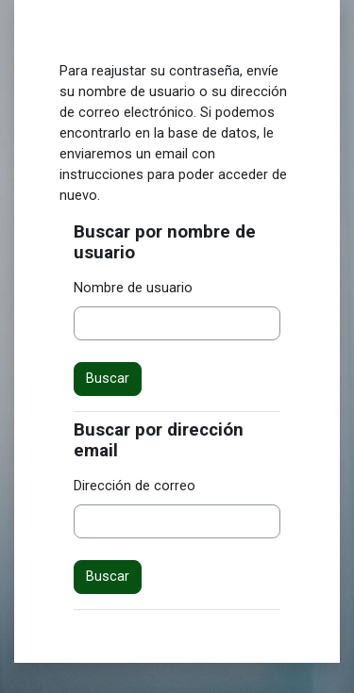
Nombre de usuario (133, 287)
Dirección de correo (134, 485)
